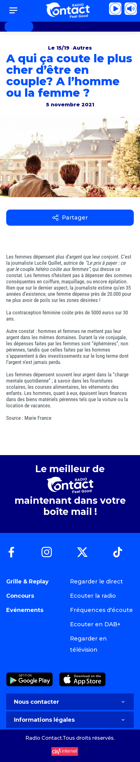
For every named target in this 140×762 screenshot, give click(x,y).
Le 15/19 (59, 48)
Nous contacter (70, 701)
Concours (20, 595)
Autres (82, 48)
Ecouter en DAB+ (95, 624)
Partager (70, 217)
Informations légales (70, 719)
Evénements (24, 610)
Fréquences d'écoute (101, 610)
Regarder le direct (96, 581)
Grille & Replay (27, 581)
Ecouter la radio (93, 595)
